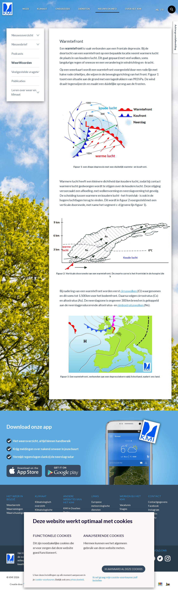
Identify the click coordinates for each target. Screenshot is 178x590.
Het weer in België (15, 498)
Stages (123, 508)
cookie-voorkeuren (44, 579)
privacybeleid (77, 579)
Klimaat (42, 8)
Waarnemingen (15, 508)
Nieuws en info (107, 8)
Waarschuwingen (16, 512)
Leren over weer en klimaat (23, 92)
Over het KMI (133, 8)
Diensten (84, 8)
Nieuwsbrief (19, 44)
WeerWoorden (21, 63)
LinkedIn (152, 513)
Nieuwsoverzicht (22, 35)
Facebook (153, 505)
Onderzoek (62, 8)
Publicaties (18, 81)
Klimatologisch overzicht (43, 503)
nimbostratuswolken (131, 305)
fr (162, 9)
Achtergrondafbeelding (175, 37)
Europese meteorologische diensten (100, 505)
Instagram (153, 509)
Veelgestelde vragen (24, 72)
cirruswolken (129, 291)
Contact (154, 496)
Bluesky (152, 517)
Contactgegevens (157, 501)
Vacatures (125, 505)
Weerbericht (13, 505)
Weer (25, 8)
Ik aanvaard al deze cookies (123, 569)
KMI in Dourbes (71, 508)
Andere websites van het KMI (72, 499)
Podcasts (17, 53)
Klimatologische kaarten (43, 511)
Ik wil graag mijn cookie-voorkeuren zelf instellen (115, 579)
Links (95, 496)
